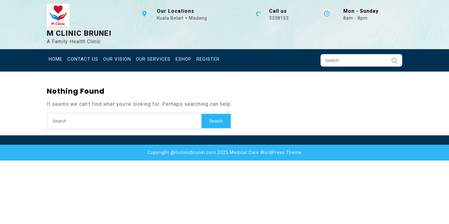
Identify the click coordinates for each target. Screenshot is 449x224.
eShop (183, 59)
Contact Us (82, 59)
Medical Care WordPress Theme (266, 152)
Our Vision (117, 59)
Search (394, 62)
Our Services (153, 59)
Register (208, 59)
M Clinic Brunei (79, 33)
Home (55, 59)
